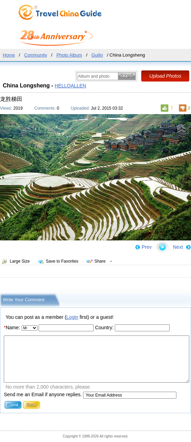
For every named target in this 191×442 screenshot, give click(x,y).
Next (178, 247)
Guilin (97, 55)
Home (9, 55)
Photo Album (69, 55)
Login (72, 317)
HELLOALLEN (70, 85)
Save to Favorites (62, 261)
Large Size (20, 261)
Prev (147, 247)
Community (35, 55)
